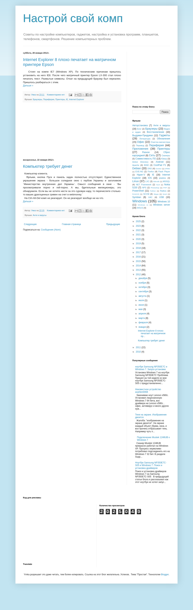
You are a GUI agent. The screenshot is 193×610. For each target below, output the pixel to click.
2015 (139, 261)
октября (143, 287)
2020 (139, 239)
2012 (139, 274)
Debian (136, 168)
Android (159, 162)
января (142, 327)
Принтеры (60, 99)
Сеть (152, 155)
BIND (146, 165)
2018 (139, 248)
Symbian (136, 197)
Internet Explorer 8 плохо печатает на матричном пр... (151, 333)
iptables (162, 178)
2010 (139, 351)
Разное (146, 152)
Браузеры (37, 99)
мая (141, 309)
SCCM (146, 194)
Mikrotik (156, 181)
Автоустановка (140, 125)
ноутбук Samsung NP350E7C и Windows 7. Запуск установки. (151, 368)
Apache (135, 165)
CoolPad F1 (160, 165)
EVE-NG (139, 171)
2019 (139, 243)
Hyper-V (141, 174)
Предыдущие (113, 224)
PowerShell (138, 190)
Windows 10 (164, 201)
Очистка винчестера (160, 142)
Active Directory (140, 162)
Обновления (163, 138)
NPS (144, 187)
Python (153, 191)
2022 (139, 230)
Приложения (140, 148)
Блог (139, 129)
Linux (135, 181)
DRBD (167, 169)
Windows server (161, 204)
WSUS (140, 208)
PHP (165, 188)
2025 (139, 221)
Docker (158, 169)
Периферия (48, 99)
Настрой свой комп (73, 18)
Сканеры (166, 155)
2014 (139, 265)
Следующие (30, 224)
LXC (147, 181)
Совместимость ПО (145, 158)
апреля (143, 313)
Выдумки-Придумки (142, 135)
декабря (143, 278)
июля (142, 300)
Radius (163, 191)
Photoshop (155, 188)
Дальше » (28, 85)
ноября (143, 282)
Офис (140, 141)
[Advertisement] (72, 130)
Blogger (165, 574)
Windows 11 (143, 205)
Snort (165, 194)
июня (142, 305)
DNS (150, 168)
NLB (158, 185)
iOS (150, 178)
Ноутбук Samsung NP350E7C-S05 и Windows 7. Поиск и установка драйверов (150, 465)
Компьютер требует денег (47, 166)
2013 (139, 270)
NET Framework (144, 184)
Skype (156, 194)
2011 (139, 347)
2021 (139, 234)
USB (161, 197)
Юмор (164, 159)
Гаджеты (164, 135)
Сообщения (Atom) (51, 229)
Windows (139, 201)
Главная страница (71, 224)
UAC (150, 197)
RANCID (135, 194)
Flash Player (164, 171)
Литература (144, 139)
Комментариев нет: (56, 95)
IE (67, 99)
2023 (139, 226)
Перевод (140, 145)
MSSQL (166, 181)
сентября (144, 291)
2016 (139, 256)
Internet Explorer (76, 99)
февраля (144, 322)
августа (143, 296)
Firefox (151, 171)
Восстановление (155, 132)
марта (142, 318)
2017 (139, 252)
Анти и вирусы (39, 215)
